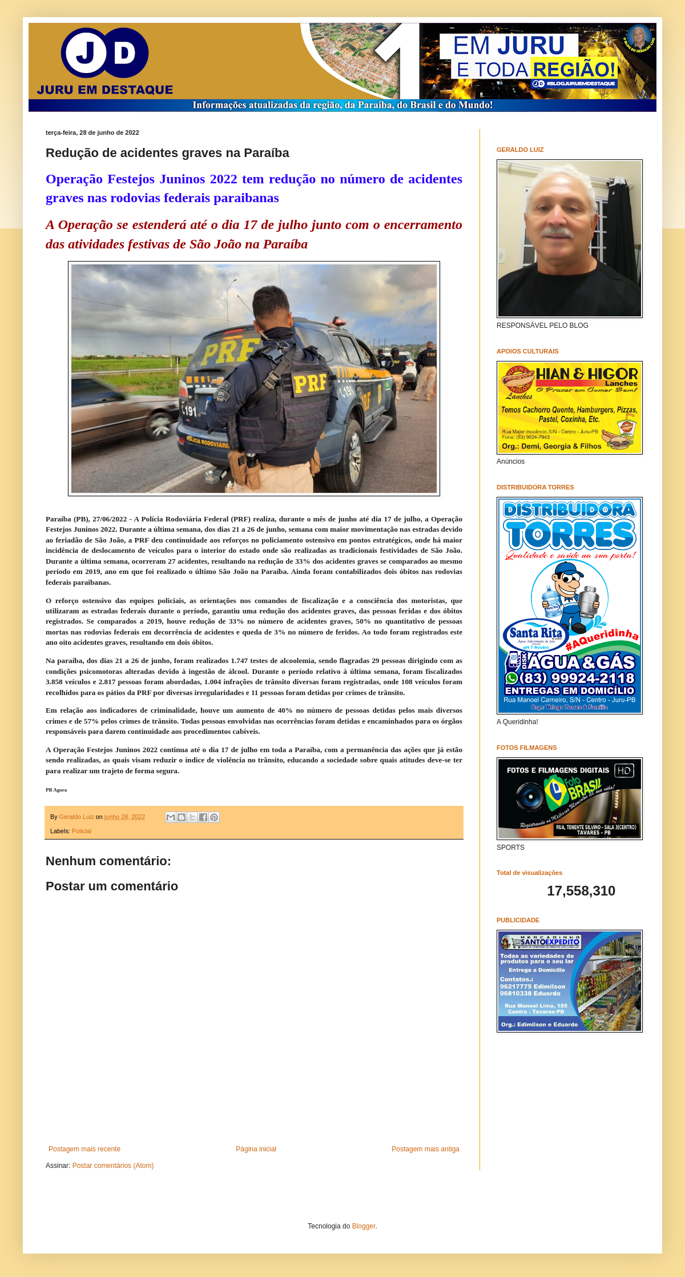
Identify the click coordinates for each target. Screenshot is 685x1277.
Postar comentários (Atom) (113, 1166)
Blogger (364, 1226)
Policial (81, 831)
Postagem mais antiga (426, 1149)
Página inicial (256, 1149)
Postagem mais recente (84, 1149)
